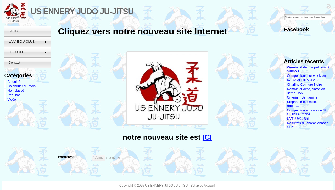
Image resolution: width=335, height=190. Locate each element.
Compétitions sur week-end (307, 76)
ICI (207, 137)
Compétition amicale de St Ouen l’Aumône (306, 112)
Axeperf (209, 185)
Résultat (13, 95)
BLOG (13, 31)
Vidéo (11, 99)
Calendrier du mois (21, 86)
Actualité (13, 82)
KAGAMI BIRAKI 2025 (303, 80)
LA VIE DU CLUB (27, 42)
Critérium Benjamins (302, 97)
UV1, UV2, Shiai (299, 119)
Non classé (15, 91)
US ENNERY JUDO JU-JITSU (81, 11)
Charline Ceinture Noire (304, 84)
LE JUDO (27, 52)
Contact (14, 62)
